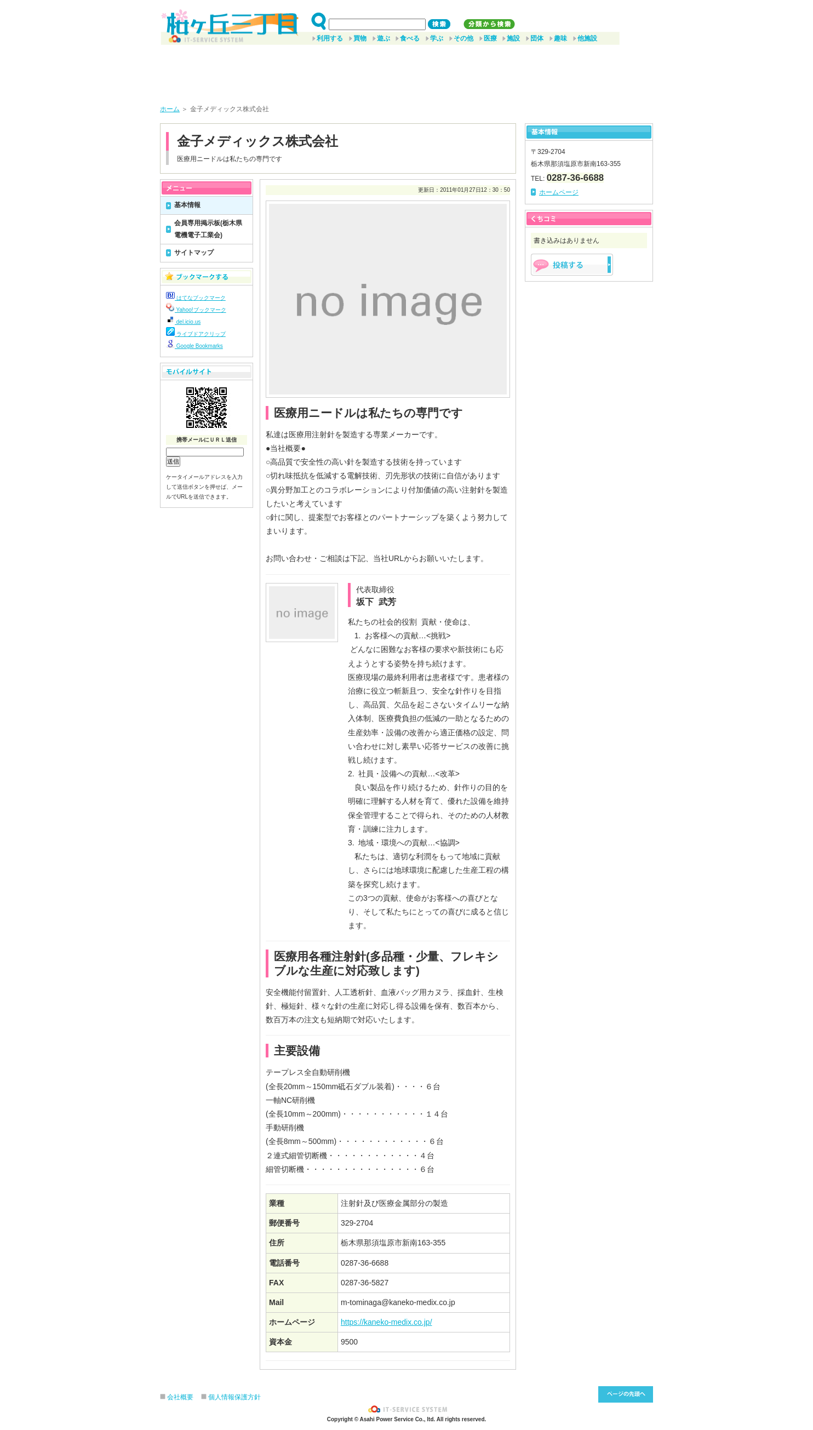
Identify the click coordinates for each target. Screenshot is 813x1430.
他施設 (587, 38)
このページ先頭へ (625, 1394)
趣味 (560, 38)
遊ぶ (383, 38)
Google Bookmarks (194, 346)
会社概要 (180, 1397)
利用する (330, 38)
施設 (513, 38)
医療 (490, 38)
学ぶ (436, 38)
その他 (463, 38)
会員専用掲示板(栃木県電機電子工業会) (208, 229)
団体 (536, 38)
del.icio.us (183, 322)
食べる (410, 38)
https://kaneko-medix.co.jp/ (386, 1322)
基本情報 (187, 205)
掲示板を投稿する (572, 265)
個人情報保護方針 (234, 1397)
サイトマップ (194, 252)
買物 (360, 38)
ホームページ (559, 192)
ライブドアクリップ (196, 334)
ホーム (170, 109)
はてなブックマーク (196, 298)
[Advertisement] (406, 70)
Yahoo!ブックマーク (196, 310)
